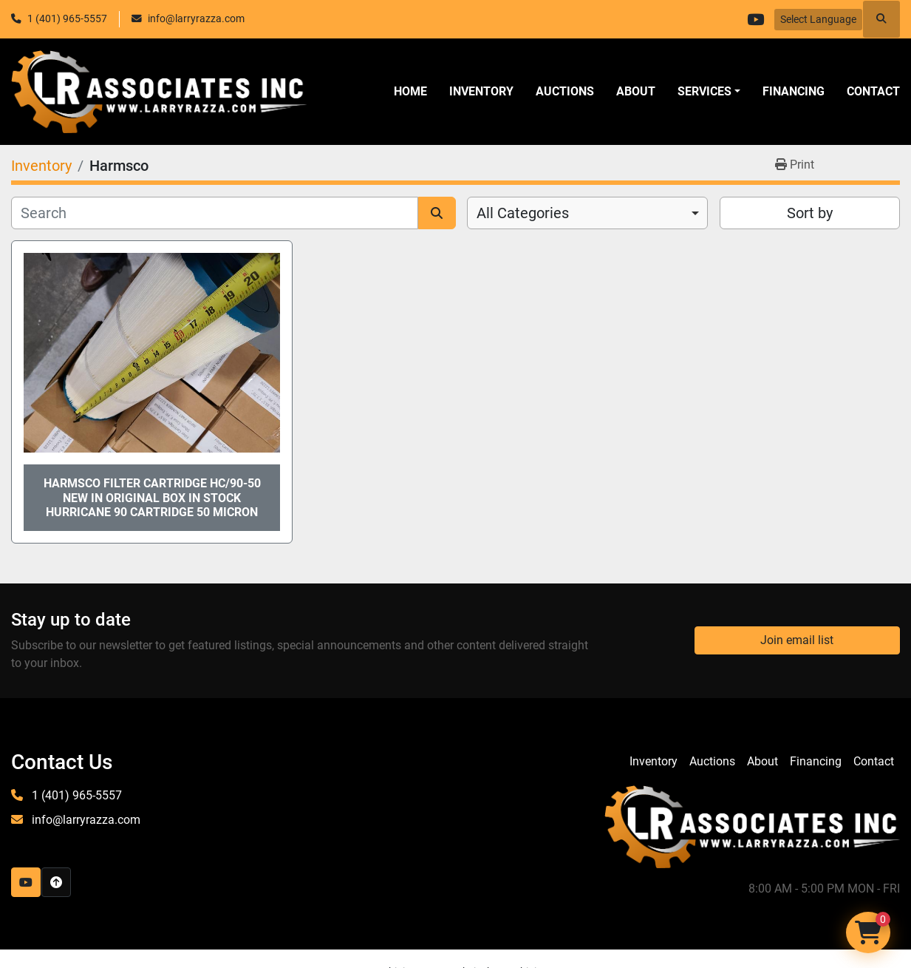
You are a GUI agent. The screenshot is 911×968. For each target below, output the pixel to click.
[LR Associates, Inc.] (752, 826)
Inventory (481, 91)
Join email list (796, 640)
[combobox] (587, 213)
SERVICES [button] (704, 91)
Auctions (565, 91)
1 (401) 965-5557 (67, 18)
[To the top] (56, 882)
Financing (793, 91)
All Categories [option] (523, 213)
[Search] (214, 213)
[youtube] (755, 19)
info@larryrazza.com (196, 18)
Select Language (818, 19)
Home (410, 91)
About (635, 91)
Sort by (810, 213)
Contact (873, 91)
